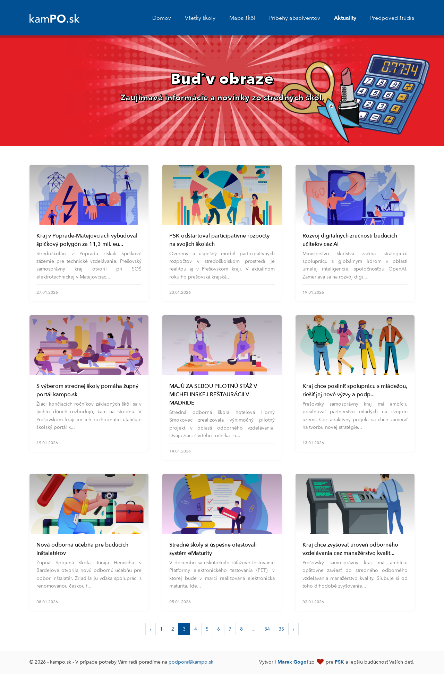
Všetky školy (200, 18)
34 (267, 629)
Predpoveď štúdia (392, 18)
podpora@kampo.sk (191, 662)
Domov (161, 18)
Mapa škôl (242, 18)
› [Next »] (293, 629)
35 (281, 629)
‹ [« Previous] (150, 629)
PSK (339, 662)
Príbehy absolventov (294, 18)
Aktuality (345, 18)
